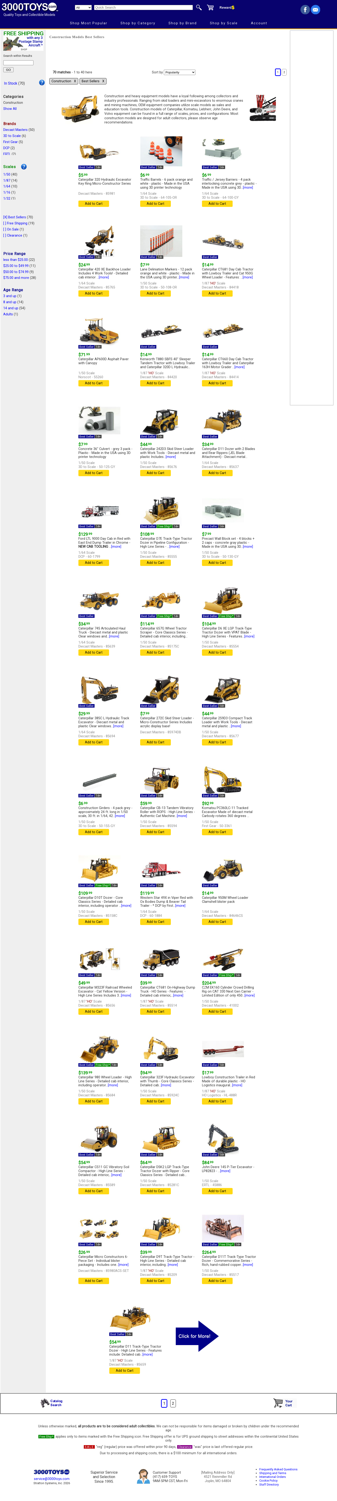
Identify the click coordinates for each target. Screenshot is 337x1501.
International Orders (272, 1477)
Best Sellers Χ (93, 81)
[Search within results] (18, 62)
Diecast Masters (15, 130)
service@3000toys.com (52, 1479)
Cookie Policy (268, 1480)
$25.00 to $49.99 (16, 266)
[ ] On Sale (11, 229)
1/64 (6, 186)
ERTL (7, 154)
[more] (248, 188)
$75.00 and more (16, 278)
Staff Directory (269, 1484)
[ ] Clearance (12, 236)
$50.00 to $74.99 (16, 272)
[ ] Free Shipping (15, 223)
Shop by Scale (224, 23)
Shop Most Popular (88, 23)
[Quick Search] (143, 7)
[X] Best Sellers (14, 217)
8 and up (9, 302)
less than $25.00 (15, 260)
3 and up (9, 296)
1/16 (6, 192)
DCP (6, 148)
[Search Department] (83, 7)
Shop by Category (138, 23)
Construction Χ (63, 81)
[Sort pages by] (179, 72)
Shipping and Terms (272, 1473)
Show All (10, 109)
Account (259, 23)
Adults (8, 314)
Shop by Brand (182, 23)
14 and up (10, 308)
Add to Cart (94, 204)
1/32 (6, 199)
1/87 (6, 181)
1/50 (6, 174)
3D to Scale (12, 136)
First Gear (10, 142)
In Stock (10, 83)
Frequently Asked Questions (278, 1469)
